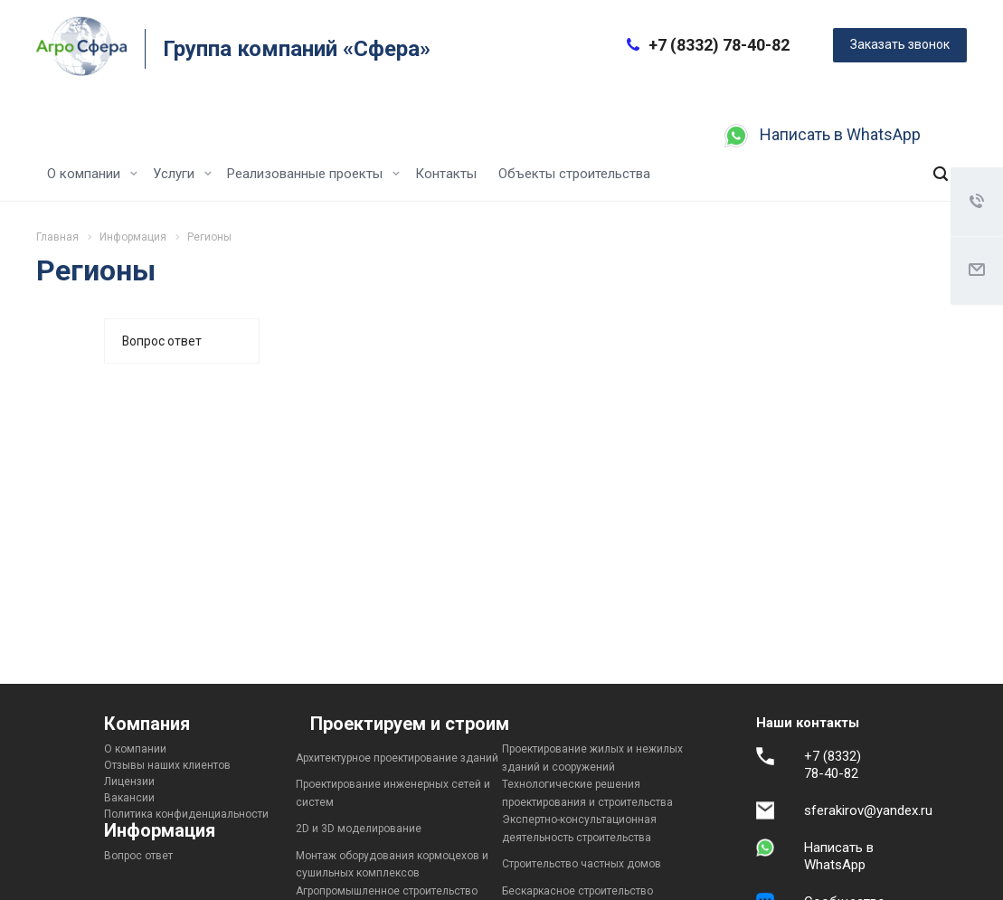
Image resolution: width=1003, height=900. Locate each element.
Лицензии (129, 781)
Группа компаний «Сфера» (297, 49)
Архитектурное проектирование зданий (397, 758)
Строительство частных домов (581, 863)
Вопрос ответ (162, 341)
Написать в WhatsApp (840, 134)
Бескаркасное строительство (577, 891)
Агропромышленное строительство (387, 891)
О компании (92, 174)
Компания (147, 723)
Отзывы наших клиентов (167, 765)
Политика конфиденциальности (186, 814)
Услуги (182, 174)
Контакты (446, 174)
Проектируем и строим (409, 723)
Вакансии (129, 797)
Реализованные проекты (313, 174)
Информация (159, 830)
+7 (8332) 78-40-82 (719, 44)
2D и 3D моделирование (358, 828)
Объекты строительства (574, 174)
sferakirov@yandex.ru (868, 810)
